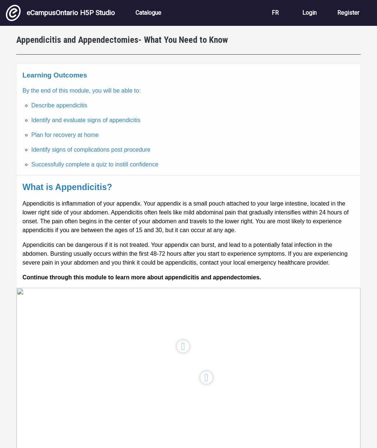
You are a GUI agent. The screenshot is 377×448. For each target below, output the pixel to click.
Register (348, 12)
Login (309, 12)
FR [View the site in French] (275, 12)
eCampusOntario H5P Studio (60, 13)
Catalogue (148, 12)
